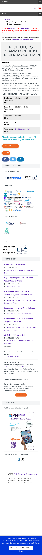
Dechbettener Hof (22, 129)
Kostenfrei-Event (23, 270)
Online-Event (11, 300)
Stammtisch (26, 314)
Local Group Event (13, 287)
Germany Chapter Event (26, 300)
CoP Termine (11, 270)
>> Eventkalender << (11, 356)
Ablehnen (29, 547)
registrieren (24, 28)
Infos (21, 551)
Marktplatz (21, 395)
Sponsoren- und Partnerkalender (22, 39)
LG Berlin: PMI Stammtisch (15, 335)
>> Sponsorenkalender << (13, 367)
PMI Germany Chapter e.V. (26, 474)
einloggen (11, 28)
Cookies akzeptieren (17, 547)
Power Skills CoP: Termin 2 (14, 265)
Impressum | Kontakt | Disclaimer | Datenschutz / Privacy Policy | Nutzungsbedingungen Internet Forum (20, 480)
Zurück (6, 153)
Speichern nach (9, 146)
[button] (21, 166)
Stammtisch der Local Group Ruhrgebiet (20, 308)
